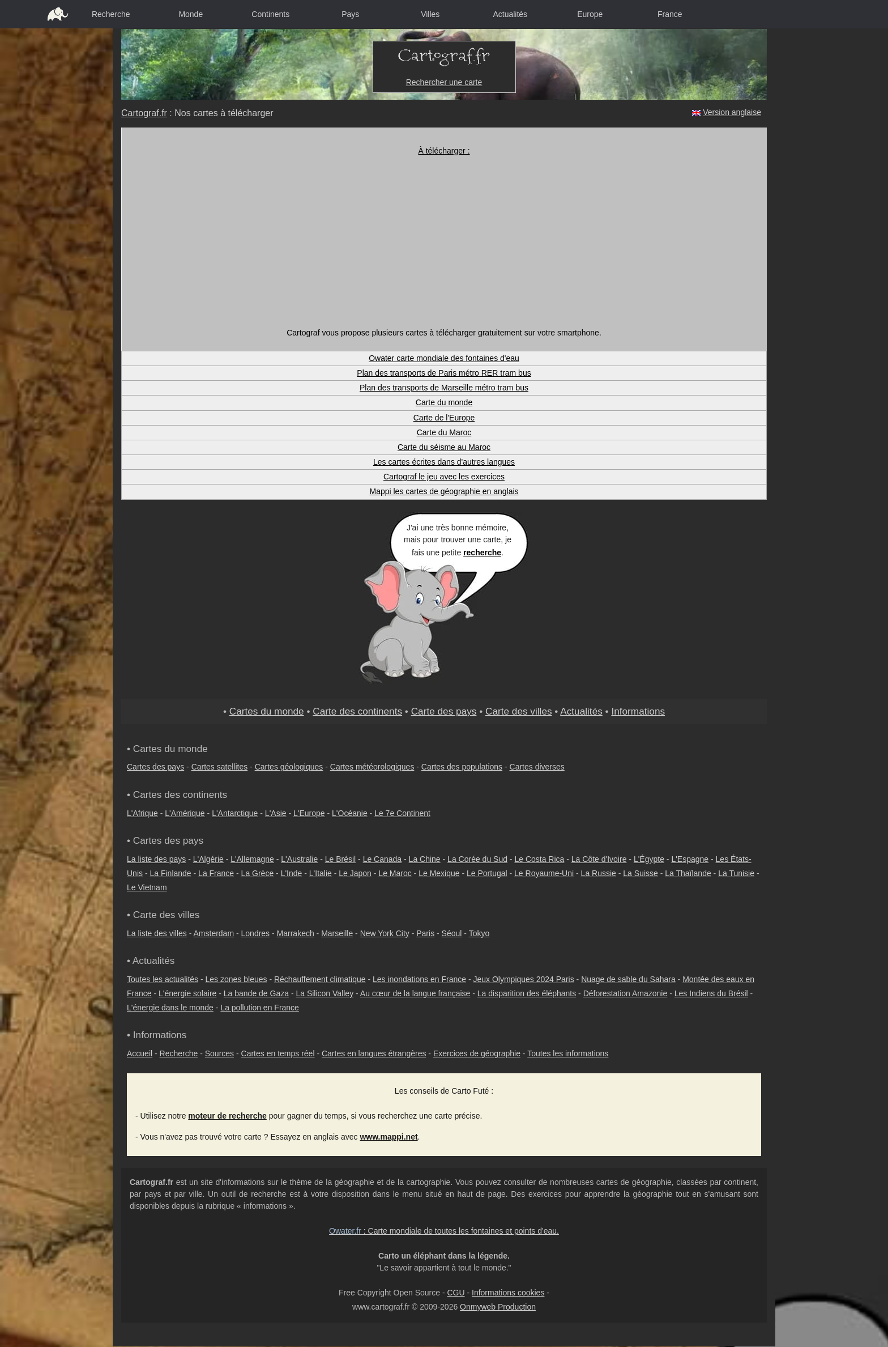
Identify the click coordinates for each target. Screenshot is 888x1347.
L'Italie (320, 873)
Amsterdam (214, 933)
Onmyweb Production (498, 1306)
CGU (455, 1292)
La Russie (598, 873)
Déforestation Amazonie (625, 993)
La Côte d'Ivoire (599, 859)
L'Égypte (649, 859)
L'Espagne (689, 859)
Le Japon (355, 873)
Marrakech (295, 933)
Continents (270, 14)
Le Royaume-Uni (544, 873)
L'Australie (299, 859)
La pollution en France (259, 1007)
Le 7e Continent (402, 813)
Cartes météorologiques (372, 766)
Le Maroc (394, 873)
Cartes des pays (155, 766)
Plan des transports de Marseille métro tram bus (444, 387)
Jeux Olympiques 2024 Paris (523, 979)
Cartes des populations (461, 766)
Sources (219, 1053)
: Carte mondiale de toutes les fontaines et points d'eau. (444, 1230)
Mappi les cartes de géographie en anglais (443, 491)
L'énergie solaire (187, 993)
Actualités (510, 14)
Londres (255, 933)
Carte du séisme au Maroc (444, 447)
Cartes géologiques (289, 766)
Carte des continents (357, 711)
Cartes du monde (266, 711)
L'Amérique (184, 813)
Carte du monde (444, 402)
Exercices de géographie (476, 1053)
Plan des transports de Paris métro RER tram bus (444, 372)
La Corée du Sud (477, 859)
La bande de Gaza (256, 993)
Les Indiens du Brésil (711, 993)
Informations (638, 711)
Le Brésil (340, 859)
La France (216, 873)
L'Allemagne (252, 859)
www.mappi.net (388, 1136)
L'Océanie (350, 813)
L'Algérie (208, 859)
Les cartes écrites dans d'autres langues (444, 461)
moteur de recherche (227, 1115)
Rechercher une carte (444, 82)
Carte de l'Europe (444, 417)
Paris (425, 933)
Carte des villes (518, 711)
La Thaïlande (688, 873)
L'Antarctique (235, 813)
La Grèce (257, 873)
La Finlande (170, 873)
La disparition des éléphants (526, 993)
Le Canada (382, 859)
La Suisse (640, 873)
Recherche (111, 14)
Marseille (337, 933)
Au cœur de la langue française (415, 993)
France (670, 14)
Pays (350, 14)
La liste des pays (156, 859)
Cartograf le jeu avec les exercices (444, 476)
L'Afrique (142, 813)
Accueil (139, 1053)
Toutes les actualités (162, 979)
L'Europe (309, 813)
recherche (482, 552)
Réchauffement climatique (320, 979)
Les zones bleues (236, 979)
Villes (430, 14)
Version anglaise (732, 112)
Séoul (452, 933)
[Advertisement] (444, 242)
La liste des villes (157, 933)
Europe (590, 14)
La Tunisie (736, 873)
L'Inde (291, 873)
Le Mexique (439, 873)
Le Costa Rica (539, 859)
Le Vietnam (147, 887)
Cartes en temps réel (278, 1053)
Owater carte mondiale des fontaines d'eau (444, 358)
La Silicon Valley (324, 993)
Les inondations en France (419, 979)
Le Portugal (487, 873)
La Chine (425, 859)
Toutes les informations (567, 1053)
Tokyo (479, 933)
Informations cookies (508, 1292)
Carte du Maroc (444, 432)
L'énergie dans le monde (170, 1007)
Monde (190, 14)
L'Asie (276, 813)
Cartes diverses (537, 766)
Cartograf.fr (144, 113)
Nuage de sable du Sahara (628, 979)
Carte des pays (444, 711)
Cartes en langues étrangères (374, 1053)
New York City (384, 933)
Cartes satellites (219, 766)
